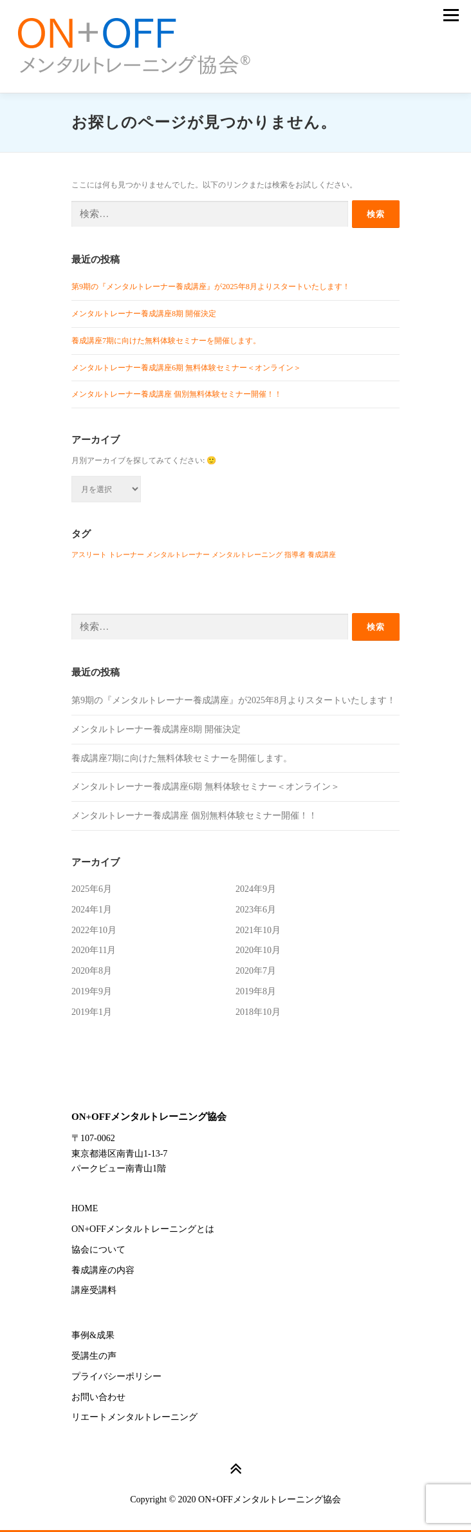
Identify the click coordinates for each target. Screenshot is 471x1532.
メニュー (450, 15)
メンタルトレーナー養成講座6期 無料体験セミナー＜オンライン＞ (186, 367)
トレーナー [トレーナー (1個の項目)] (126, 554)
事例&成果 (93, 1335)
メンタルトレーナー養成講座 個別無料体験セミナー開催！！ (176, 394)
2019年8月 (256, 991)
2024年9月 (256, 889)
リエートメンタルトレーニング (134, 1417)
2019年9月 (91, 991)
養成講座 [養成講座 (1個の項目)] (322, 554)
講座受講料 (93, 1290)
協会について (98, 1249)
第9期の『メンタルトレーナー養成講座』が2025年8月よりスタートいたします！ (210, 286)
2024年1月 (91, 909)
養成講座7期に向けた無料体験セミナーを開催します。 (166, 340)
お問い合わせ (98, 1397)
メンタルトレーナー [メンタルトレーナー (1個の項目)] (178, 554)
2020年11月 (93, 950)
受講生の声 (93, 1356)
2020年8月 (91, 971)
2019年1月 (91, 1012)
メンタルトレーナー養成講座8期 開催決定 (143, 313)
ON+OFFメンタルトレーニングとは (142, 1229)
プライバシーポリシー (116, 1376)
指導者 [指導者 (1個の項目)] (295, 554)
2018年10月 (258, 1012)
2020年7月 (256, 971)
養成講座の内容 (102, 1270)
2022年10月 (93, 930)
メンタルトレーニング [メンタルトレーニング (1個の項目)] (247, 554)
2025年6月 (91, 889)
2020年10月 (258, 950)
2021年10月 (258, 930)
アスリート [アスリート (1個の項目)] (89, 554)
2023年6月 (256, 909)
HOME (84, 1208)
